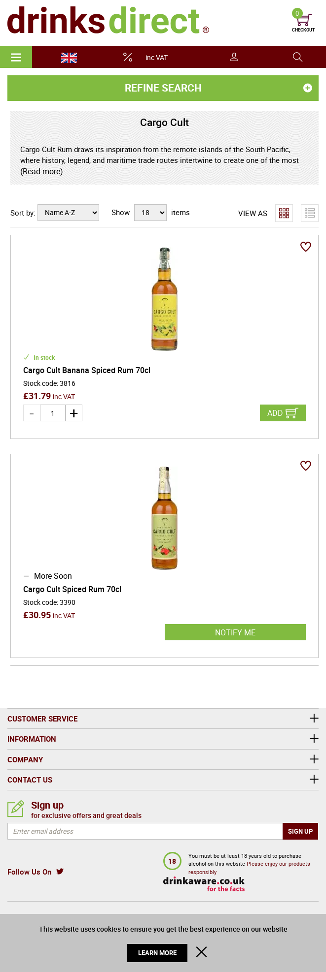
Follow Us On (29, 872)
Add (275, 413)
